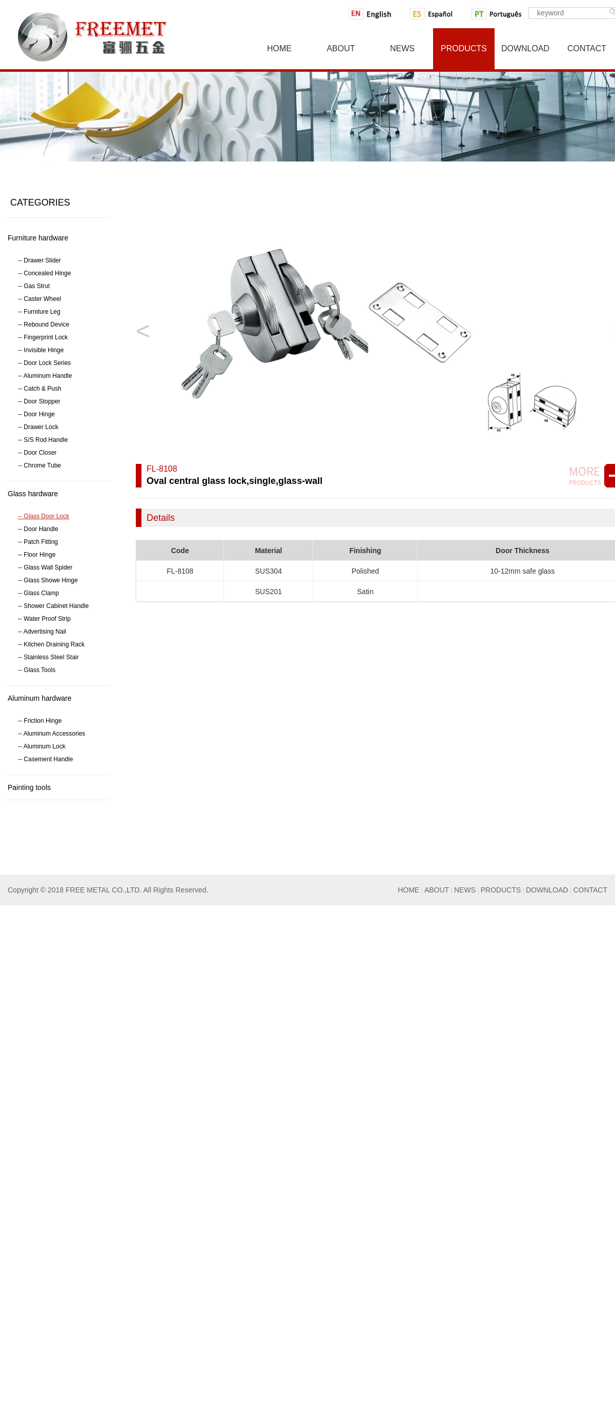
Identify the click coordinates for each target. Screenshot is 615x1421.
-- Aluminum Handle (45, 375)
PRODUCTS (501, 890)
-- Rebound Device (43, 324)
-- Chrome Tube (39, 465)
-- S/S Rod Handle (43, 439)
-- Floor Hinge (36, 554)
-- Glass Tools (36, 670)
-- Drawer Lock (38, 427)
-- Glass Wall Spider (45, 567)
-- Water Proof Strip (44, 618)
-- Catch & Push (39, 388)
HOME (408, 890)
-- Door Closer (37, 452)
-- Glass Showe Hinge (48, 580)
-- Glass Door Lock (43, 516)
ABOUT (436, 890)
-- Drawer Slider (39, 260)
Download (525, 48)
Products (464, 48)
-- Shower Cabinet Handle (53, 606)
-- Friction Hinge (39, 720)
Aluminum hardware (40, 698)
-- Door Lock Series (44, 363)
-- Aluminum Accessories (51, 733)
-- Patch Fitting (38, 541)
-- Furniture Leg (39, 311)
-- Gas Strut (34, 286)
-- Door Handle (38, 529)
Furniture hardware (38, 238)
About (340, 48)
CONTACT (590, 890)
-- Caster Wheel (39, 298)
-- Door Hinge (36, 414)
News (402, 48)
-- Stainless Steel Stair (48, 657)
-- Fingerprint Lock (43, 337)
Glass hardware (33, 494)
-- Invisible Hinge (41, 350)
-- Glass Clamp (38, 593)
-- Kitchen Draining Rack (51, 644)
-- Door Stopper (39, 401)
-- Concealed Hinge (44, 273)
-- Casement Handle (45, 759)
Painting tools (29, 787)
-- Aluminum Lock (42, 746)
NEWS (465, 890)
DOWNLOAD (547, 890)
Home (279, 48)
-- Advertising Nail (42, 631)
